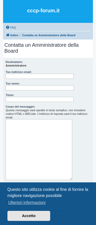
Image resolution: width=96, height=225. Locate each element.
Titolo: (10, 95)
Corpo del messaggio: (20, 106)
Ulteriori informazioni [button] (27, 202)
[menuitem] (11, 27)
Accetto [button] (29, 216)
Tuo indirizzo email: (19, 71)
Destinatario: (14, 61)
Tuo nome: (13, 83)
